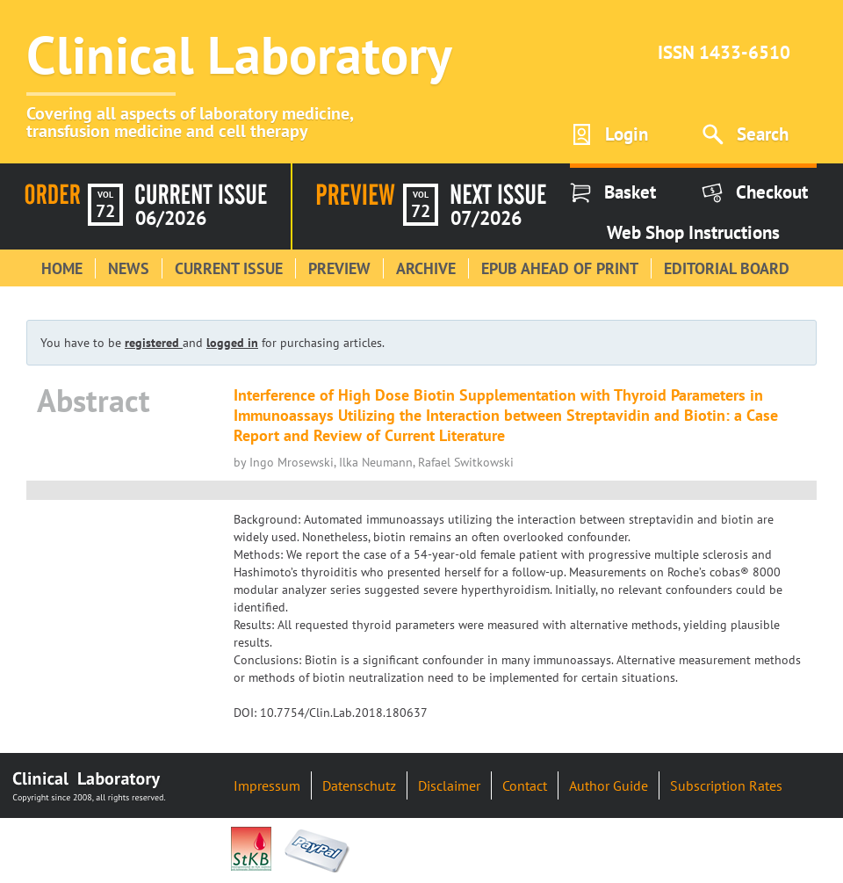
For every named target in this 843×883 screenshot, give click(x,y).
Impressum (267, 785)
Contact (524, 785)
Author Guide (608, 785)
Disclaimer (449, 785)
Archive (426, 268)
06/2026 (170, 217)
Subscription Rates (726, 785)
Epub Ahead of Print (559, 268)
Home (62, 268)
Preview (339, 268)
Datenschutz (359, 785)
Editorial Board (726, 268)
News (128, 268)
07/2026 (486, 217)
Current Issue (229, 268)
